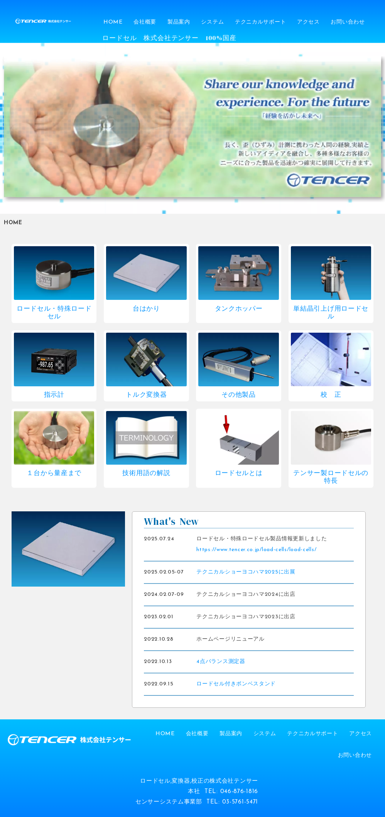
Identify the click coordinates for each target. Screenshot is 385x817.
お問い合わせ (348, 22)
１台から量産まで (54, 473)
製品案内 (178, 22)
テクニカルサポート (260, 22)
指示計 (54, 395)
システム (212, 22)
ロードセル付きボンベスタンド (236, 684)
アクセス (308, 22)
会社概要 (144, 22)
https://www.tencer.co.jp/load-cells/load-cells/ (256, 550)
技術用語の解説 (146, 473)
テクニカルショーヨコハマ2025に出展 (245, 572)
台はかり (146, 309)
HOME (113, 22)
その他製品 (238, 395)
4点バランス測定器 (220, 662)
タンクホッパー (239, 309)
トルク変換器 (146, 395)
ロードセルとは (239, 473)
